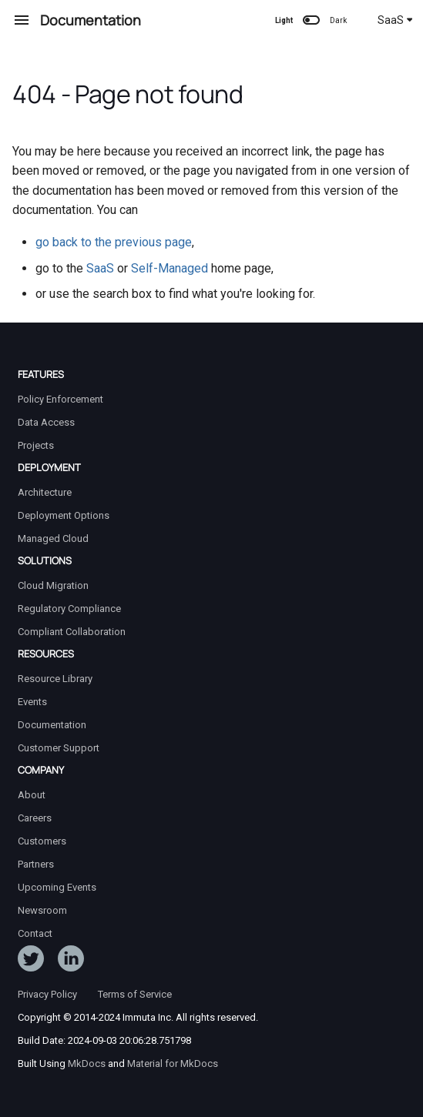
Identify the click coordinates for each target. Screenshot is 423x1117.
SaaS (395, 20)
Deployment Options (63, 515)
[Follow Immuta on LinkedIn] (71, 961)
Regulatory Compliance (69, 608)
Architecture (45, 492)
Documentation (52, 725)
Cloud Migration (53, 585)
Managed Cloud (53, 538)
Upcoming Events (57, 887)
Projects (36, 445)
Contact (35, 933)
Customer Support (58, 748)
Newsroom (42, 910)
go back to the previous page (113, 242)
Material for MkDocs (172, 1063)
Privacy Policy (47, 994)
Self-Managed (169, 268)
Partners (36, 864)
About (31, 795)
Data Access (46, 422)
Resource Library (55, 678)
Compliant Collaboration (72, 631)
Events (32, 701)
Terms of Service (135, 994)
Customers (42, 841)
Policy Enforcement (60, 399)
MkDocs (87, 1063)
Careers (35, 818)
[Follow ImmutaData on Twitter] (31, 961)
